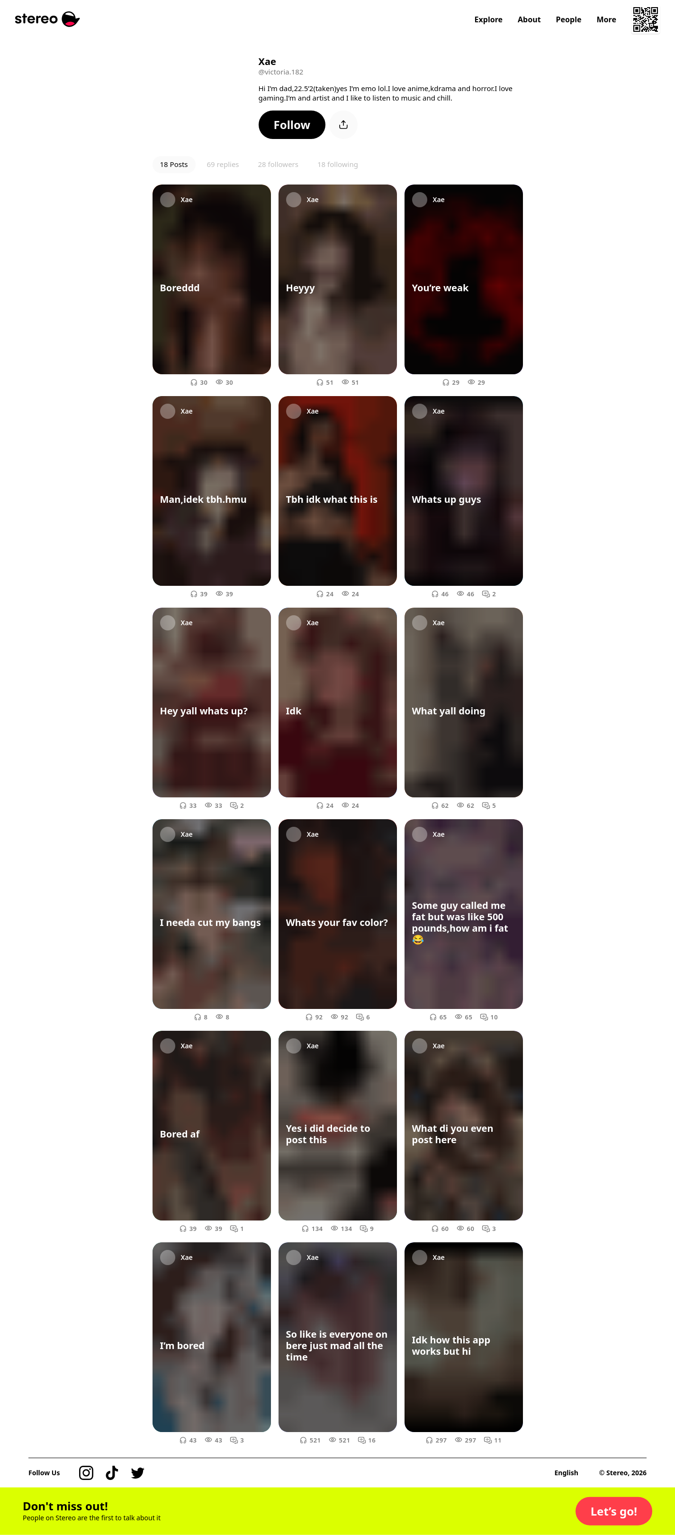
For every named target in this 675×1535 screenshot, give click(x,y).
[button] (292, 125)
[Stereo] (47, 19)
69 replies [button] (223, 164)
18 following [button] (337, 164)
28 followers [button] (278, 164)
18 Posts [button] (174, 164)
